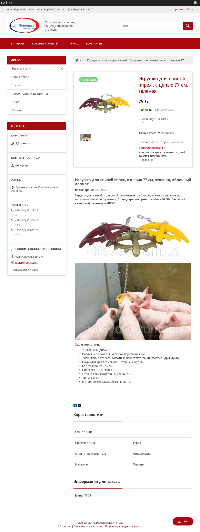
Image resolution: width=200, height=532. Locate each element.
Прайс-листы (20, 77)
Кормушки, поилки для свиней (107, 60)
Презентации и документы (29, 93)
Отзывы (16, 110)
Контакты (94, 43)
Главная (17, 43)
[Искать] (188, 26)
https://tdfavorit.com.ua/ (29, 256)
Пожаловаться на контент (88, 526)
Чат (183, 521)
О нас (74, 43)
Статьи (16, 85)
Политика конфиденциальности (123, 526)
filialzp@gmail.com (26, 262)
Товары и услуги (44, 43)
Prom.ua (118, 522)
